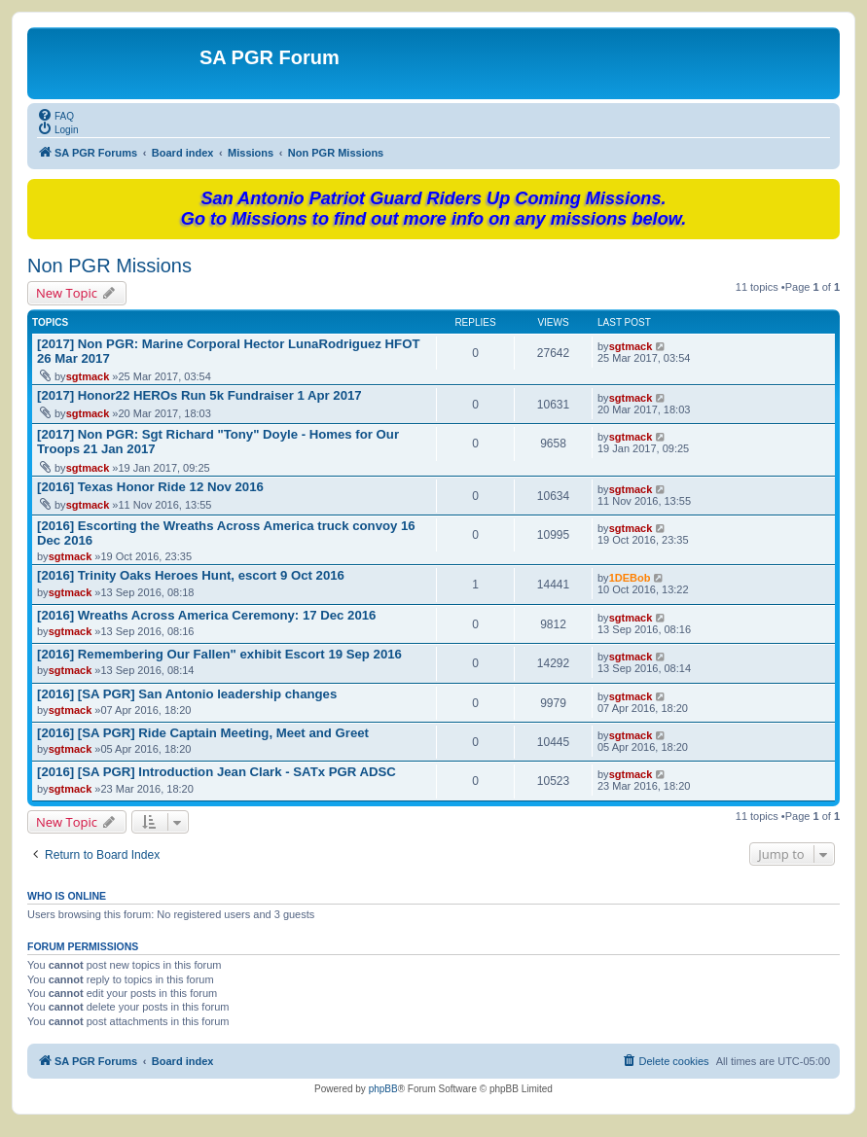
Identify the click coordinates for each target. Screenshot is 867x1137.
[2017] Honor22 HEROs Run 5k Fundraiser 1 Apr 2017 (199, 395)
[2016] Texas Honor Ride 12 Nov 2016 (150, 487)
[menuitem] (55, 115)
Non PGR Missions (109, 265)
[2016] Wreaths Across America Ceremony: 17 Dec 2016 (206, 615)
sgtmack (88, 376)
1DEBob (630, 578)
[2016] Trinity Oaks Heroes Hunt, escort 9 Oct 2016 (190, 575)
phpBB (383, 1089)
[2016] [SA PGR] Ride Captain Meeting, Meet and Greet (203, 733)
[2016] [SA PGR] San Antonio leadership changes (187, 694)
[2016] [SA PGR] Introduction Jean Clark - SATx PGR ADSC (216, 771)
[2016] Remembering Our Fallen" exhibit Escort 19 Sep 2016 (219, 654)
